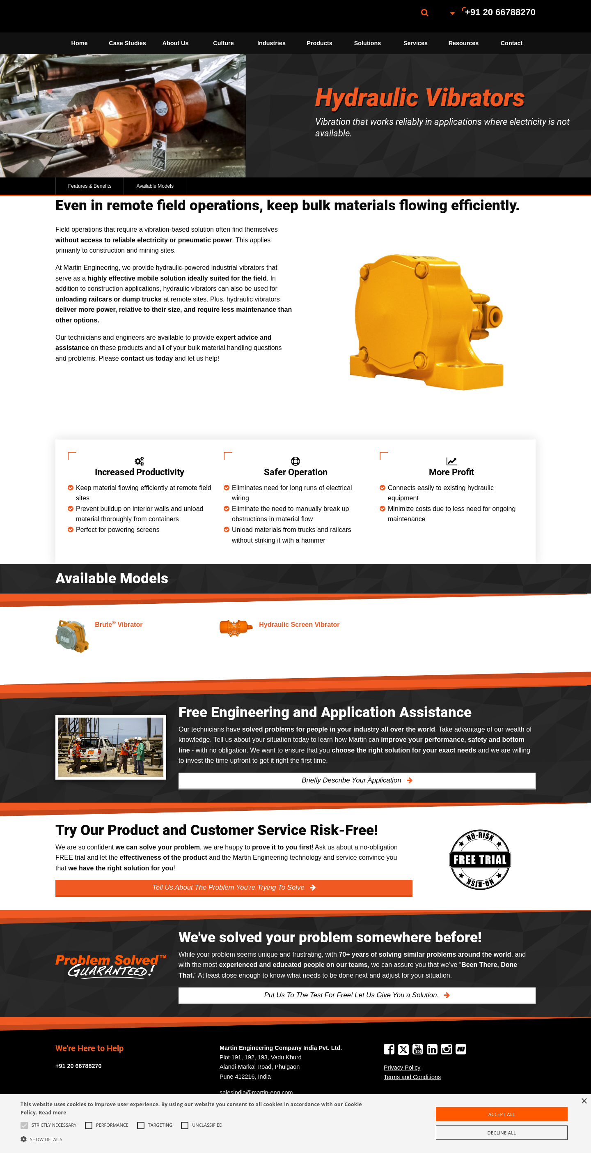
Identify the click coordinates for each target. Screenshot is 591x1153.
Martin (96, 16)
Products (319, 43)
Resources (464, 43)
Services (415, 43)
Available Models (155, 186)
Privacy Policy (402, 1067)
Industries (271, 43)
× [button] (584, 1101)
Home (79, 43)
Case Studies (127, 43)
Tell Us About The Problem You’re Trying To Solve (229, 887)
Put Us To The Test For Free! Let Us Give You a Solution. (352, 995)
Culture (223, 43)
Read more (52, 1112)
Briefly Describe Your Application (352, 780)
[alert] (295, 1123)
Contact (512, 43)
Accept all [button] (501, 1114)
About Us (176, 43)
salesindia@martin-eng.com (256, 1092)
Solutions (367, 43)
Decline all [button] (502, 1133)
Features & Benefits (89, 186)
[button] (199, 1139)
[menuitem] (96, 16)
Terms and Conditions (412, 1077)
